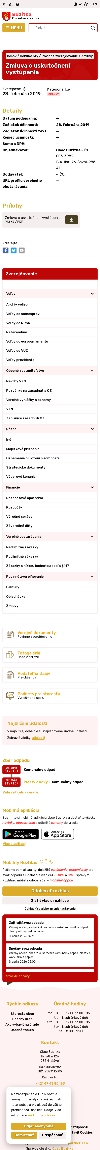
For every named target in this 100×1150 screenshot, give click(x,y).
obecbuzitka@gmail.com (50, 1078)
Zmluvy (53, 79)
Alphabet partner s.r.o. (71, 1128)
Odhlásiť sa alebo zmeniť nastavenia (50, 894)
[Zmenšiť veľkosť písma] (80, 4)
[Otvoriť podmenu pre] (92, 279)
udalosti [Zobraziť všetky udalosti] (38, 723)
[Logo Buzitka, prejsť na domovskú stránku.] (50, 16)
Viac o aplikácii (14, 829)
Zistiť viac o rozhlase (50, 886)
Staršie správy (18, 961)
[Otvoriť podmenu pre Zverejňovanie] (92, 269)
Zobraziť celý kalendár (21, 778)
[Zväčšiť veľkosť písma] (86, 4)
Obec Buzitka (62, 1134)
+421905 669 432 (50, 1073)
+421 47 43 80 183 (50, 1069)
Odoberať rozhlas (50, 876)
